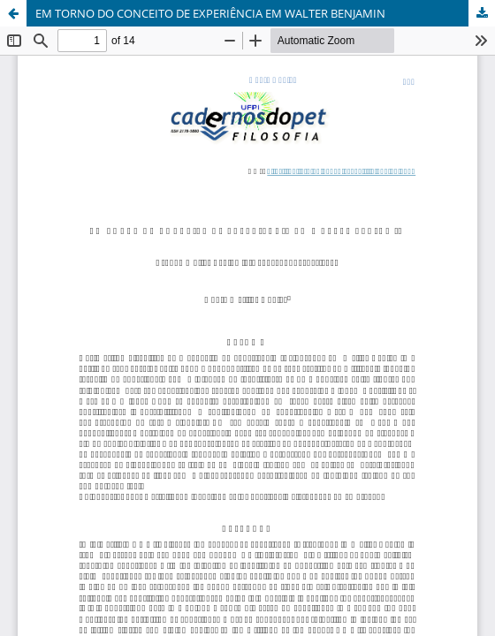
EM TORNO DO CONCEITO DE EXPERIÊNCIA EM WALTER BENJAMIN (210, 13)
